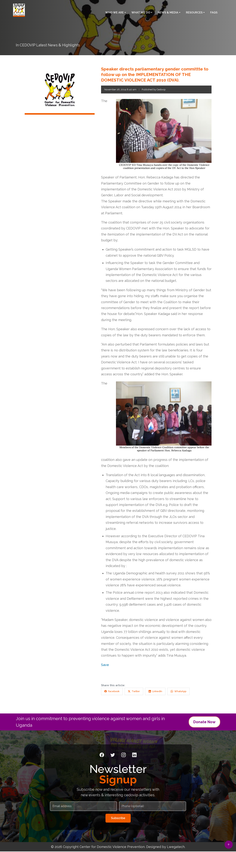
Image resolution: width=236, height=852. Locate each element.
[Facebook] (102, 755)
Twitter (137, 693)
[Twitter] (112, 755)
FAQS (213, 11)
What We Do (140, 11)
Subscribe (118, 818)
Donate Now (204, 722)
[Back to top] (229, 845)
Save (105, 666)
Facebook (113, 693)
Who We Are (114, 11)
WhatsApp (185, 693)
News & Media (168, 11)
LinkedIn (161, 693)
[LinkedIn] (134, 755)
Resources (194, 11)
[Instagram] (123, 755)
